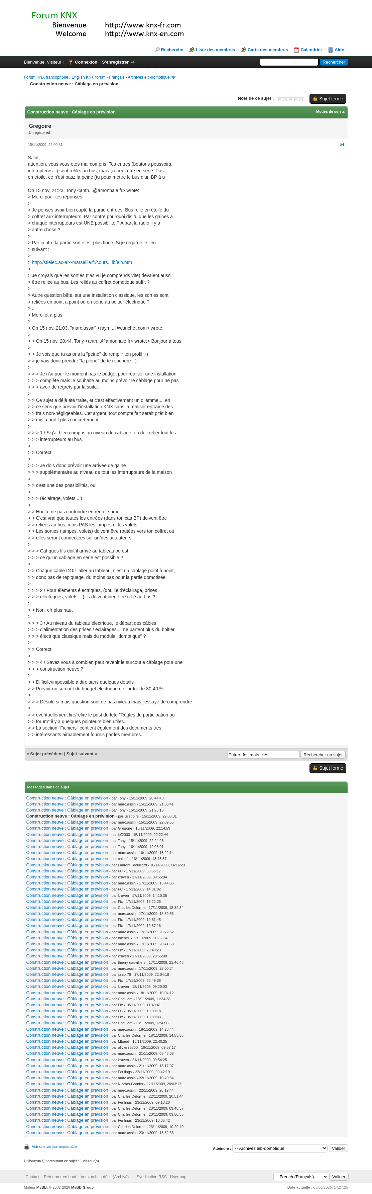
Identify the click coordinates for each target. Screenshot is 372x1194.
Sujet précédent (46, 753)
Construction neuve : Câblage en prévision (67, 797)
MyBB (41, 1187)
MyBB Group (82, 1187)
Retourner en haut (60, 1177)
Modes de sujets (330, 111)
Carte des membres (268, 49)
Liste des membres (215, 49)
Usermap (178, 1177)
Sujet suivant (80, 753)
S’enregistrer (115, 62)
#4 (342, 145)
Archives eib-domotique (148, 77)
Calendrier (311, 49)
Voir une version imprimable (55, 1146)
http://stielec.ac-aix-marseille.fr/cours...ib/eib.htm (82, 262)
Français (116, 77)
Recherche (172, 49)
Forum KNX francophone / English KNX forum (65, 77)
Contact (32, 1177)
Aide (339, 49)
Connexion (86, 62)
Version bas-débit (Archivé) (105, 1177)
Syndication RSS (152, 1177)
